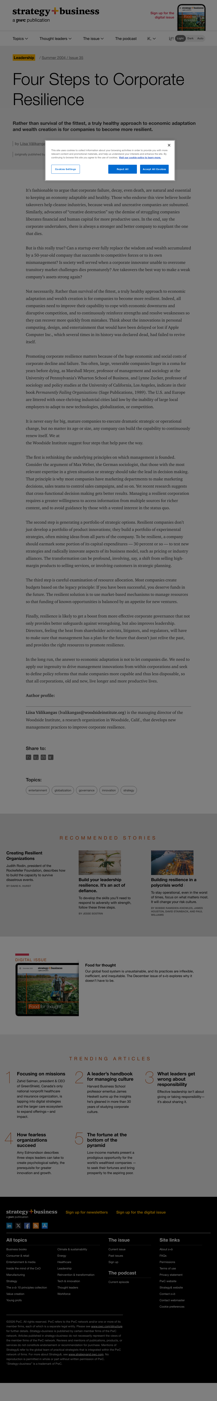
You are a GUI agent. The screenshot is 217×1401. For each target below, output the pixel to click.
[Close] (169, 145)
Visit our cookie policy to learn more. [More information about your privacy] (140, 157)
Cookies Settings (65, 169)
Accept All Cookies (154, 169)
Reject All (123, 169)
